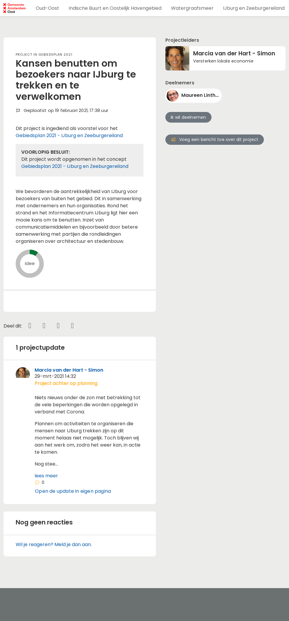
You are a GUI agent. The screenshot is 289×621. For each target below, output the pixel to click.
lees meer (46, 475)
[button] (47, 8)
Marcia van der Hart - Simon (69, 370)
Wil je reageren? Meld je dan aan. (54, 544)
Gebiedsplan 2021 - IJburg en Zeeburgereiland (69, 135)
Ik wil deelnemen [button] (188, 117)
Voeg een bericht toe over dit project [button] (214, 139)
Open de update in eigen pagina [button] (73, 491)
